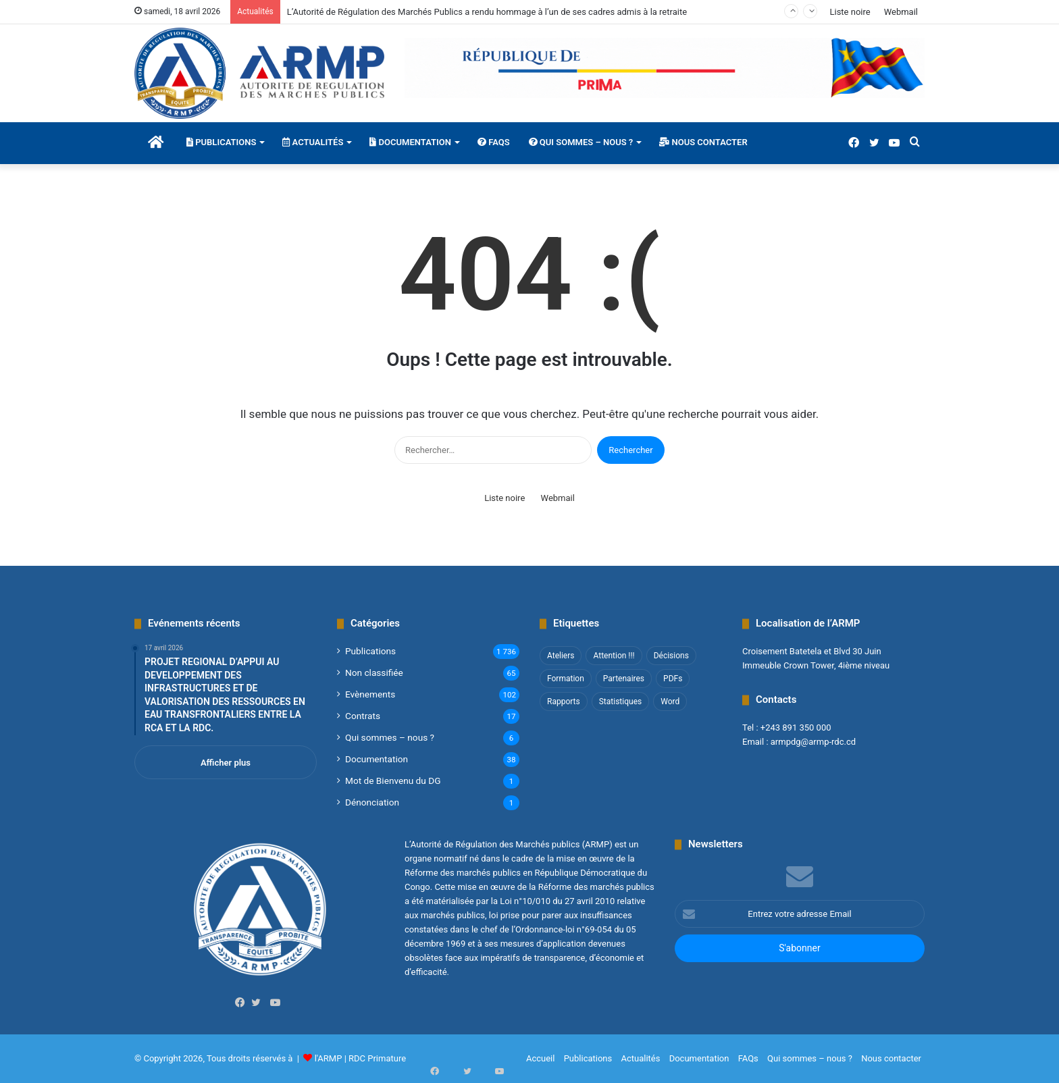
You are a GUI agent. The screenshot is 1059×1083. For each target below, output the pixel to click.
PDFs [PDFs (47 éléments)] (672, 678)
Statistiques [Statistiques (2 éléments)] (620, 701)
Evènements (370, 694)
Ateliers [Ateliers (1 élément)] (560, 655)
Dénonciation (372, 802)
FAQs (493, 142)
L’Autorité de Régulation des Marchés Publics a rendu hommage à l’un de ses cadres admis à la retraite (487, 12)
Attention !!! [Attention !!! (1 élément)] (613, 655)
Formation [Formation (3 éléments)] (565, 678)
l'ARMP (328, 1058)
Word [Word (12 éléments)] (670, 701)
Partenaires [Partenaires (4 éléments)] (623, 678)
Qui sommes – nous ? (581, 142)
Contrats (362, 715)
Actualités (312, 142)
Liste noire (849, 12)
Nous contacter (703, 142)
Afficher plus (226, 763)
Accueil (540, 1058)
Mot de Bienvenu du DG (392, 780)
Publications (221, 142)
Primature (386, 1058)
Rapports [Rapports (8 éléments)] (563, 701)
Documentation (410, 142)
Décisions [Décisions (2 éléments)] (671, 655)
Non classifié (374, 672)
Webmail (901, 12)
